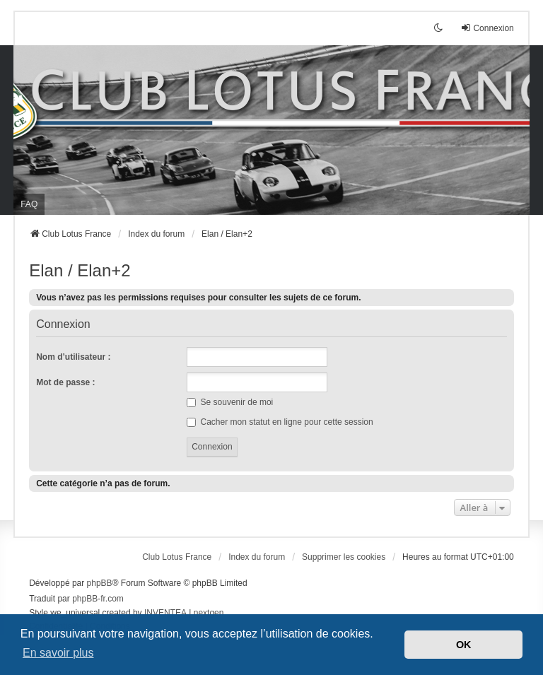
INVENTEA (165, 613)
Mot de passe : (65, 382)
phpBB (99, 583)
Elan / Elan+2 (79, 270)
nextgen (209, 613)
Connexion (63, 324)
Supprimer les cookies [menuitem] (343, 557)
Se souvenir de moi (230, 402)
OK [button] (464, 644)
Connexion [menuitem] (486, 28)
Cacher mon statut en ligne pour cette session (280, 422)
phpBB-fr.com (98, 599)
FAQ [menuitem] (29, 204)
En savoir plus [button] (58, 653)
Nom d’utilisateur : (73, 357)
